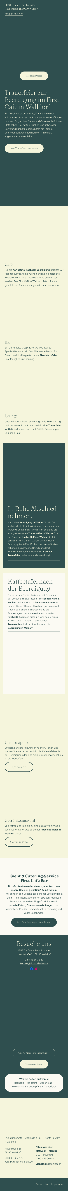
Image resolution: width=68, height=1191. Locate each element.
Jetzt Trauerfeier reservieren (24, 148)
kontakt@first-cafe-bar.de (34, 963)
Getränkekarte (19, 841)
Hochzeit (19, 1082)
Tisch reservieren (34, 75)
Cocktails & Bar (33, 1137)
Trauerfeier (50, 1086)
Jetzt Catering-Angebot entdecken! (34, 922)
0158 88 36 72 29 (14, 14)
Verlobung (32, 1082)
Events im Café (52, 1137)
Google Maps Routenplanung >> (34, 1052)
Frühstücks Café (13, 1137)
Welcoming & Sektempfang (27, 1086)
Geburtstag (46, 1082)
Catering (11, 1141)
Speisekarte (19, 766)
